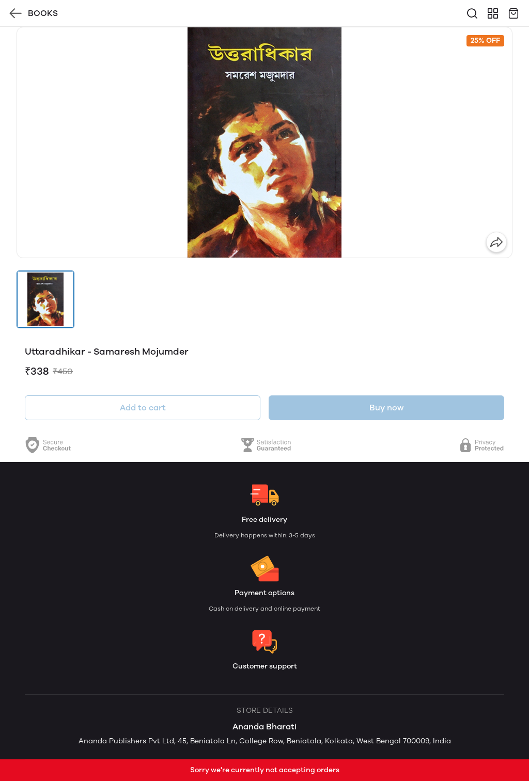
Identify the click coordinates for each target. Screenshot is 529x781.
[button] (45, 299)
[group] (264, 142)
